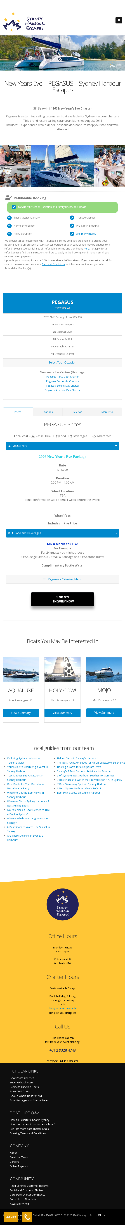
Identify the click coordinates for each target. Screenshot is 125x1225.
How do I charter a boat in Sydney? (30, 1120)
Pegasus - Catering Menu (62, 579)
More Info (107, 412)
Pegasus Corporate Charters (62, 381)
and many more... (86, 233)
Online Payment (19, 1166)
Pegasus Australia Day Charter (62, 390)
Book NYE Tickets (20, 1091)
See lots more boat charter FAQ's (29, 1128)
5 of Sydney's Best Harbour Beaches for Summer (85, 775)
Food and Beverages (24, 533)
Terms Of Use (98, 1215)
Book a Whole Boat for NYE (26, 1096)
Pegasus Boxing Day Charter (62, 385)
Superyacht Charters (21, 1082)
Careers (14, 1161)
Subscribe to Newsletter (24, 1199)
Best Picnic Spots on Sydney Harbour (78, 792)
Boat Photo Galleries (22, 1078)
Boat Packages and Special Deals (29, 1100)
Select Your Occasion (62, 362)
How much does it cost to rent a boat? (32, 1124)
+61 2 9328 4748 (62, 1050)
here (86, 248)
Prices (17, 412)
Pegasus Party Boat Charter (62, 376)
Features (48, 412)
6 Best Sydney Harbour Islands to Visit (79, 788)
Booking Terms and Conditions (28, 1133)
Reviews (77, 412)
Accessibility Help (20, 1203)
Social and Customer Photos (26, 1190)
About (13, 1152)
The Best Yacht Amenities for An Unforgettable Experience (91, 762)
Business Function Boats (24, 1087)
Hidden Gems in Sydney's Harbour (76, 758)
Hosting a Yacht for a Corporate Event (79, 767)
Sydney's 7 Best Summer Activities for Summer (84, 771)
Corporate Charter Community (27, 1194)
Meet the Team (19, 1157)
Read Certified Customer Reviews (29, 1185)
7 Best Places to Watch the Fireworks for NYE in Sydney (89, 779)
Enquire (11, 1217)
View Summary (21, 713)
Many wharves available (62, 1008)
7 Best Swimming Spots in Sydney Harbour (82, 784)
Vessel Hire (17, 446)
